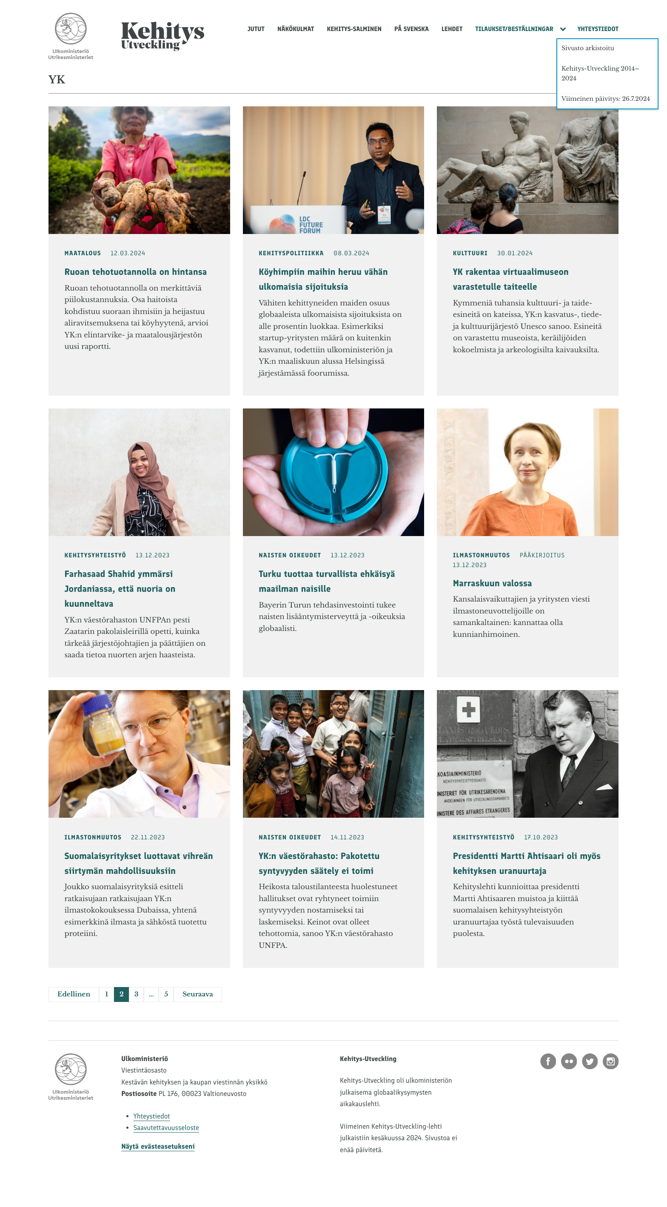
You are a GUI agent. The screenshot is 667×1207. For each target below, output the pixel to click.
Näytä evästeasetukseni (157, 1146)
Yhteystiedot (598, 29)
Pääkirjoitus (542, 555)
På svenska (411, 29)
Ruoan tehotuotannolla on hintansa (136, 272)
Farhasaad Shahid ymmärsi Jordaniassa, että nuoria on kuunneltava (120, 589)
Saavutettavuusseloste (166, 1128)
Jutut (256, 29)
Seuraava (197, 994)
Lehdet (452, 29)
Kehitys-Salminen (354, 29)
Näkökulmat (295, 29)
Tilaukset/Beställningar (514, 29)
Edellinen (73, 994)
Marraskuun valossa (492, 583)
